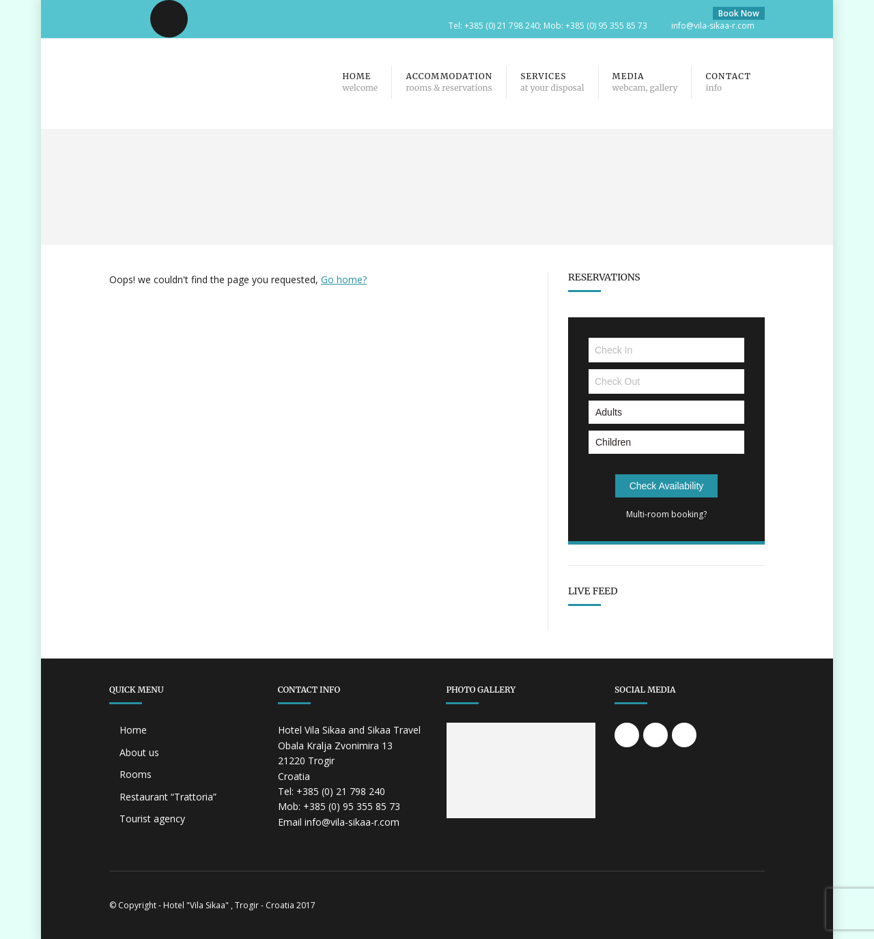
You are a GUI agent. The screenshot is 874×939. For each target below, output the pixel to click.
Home (133, 729)
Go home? (344, 279)
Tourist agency (152, 818)
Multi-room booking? (666, 514)
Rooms (135, 774)
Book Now (738, 13)
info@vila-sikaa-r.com (713, 25)
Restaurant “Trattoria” (167, 796)
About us (139, 752)
